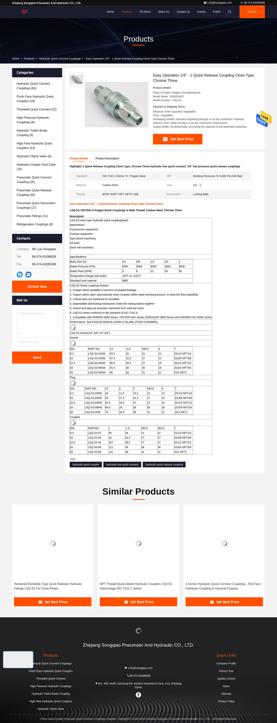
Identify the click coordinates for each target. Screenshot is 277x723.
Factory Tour (226, 671)
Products (127, 11)
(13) (34, 146)
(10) (34, 192)
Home (110, 11)
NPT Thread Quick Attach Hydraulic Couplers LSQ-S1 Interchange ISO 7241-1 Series (136, 586)
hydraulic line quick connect (122, 464)
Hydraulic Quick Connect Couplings (60, 58)
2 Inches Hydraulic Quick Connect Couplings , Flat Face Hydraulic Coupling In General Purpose (223, 586)
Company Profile (226, 663)
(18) (35, 99)
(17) (36, 205)
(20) (34, 180)
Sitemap (226, 693)
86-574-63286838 (252, 2)
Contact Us (183, 11)
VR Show (145, 11)
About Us (163, 11)
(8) (35, 224)
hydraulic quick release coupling (164, 464)
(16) (36, 167)
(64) (33, 86)
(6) (33, 120)
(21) (37, 109)
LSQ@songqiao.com (218, 2)
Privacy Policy (226, 701)
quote (252, 11)
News (226, 686)
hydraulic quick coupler (85, 464)
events (201, 11)
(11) (32, 216)
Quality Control (226, 678)
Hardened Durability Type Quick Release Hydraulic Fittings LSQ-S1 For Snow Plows (48, 586)
